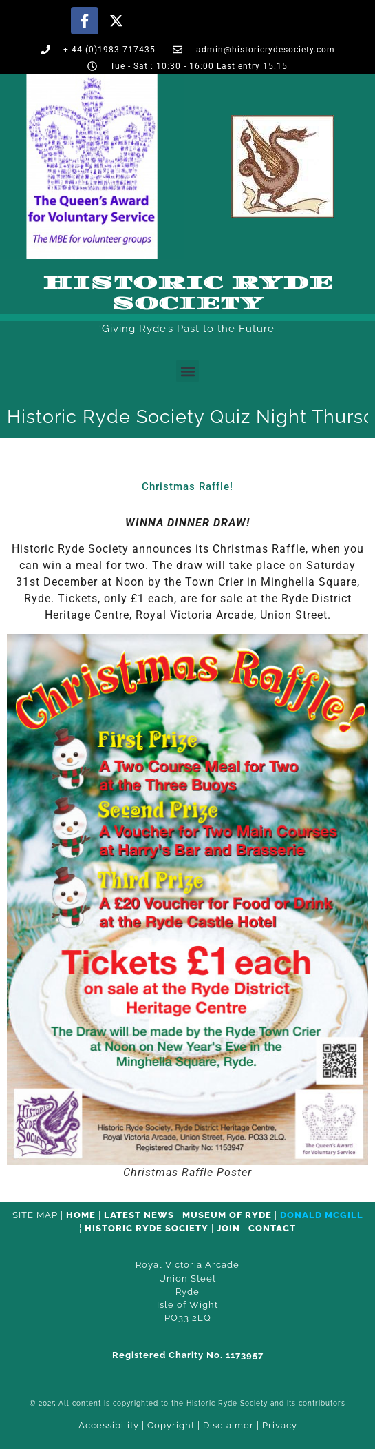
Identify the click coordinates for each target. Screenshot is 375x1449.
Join (228, 1228)
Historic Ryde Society (188, 293)
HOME (81, 1215)
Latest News (139, 1215)
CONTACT (272, 1228)
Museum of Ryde (227, 1215)
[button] (187, 371)
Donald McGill (321, 1215)
